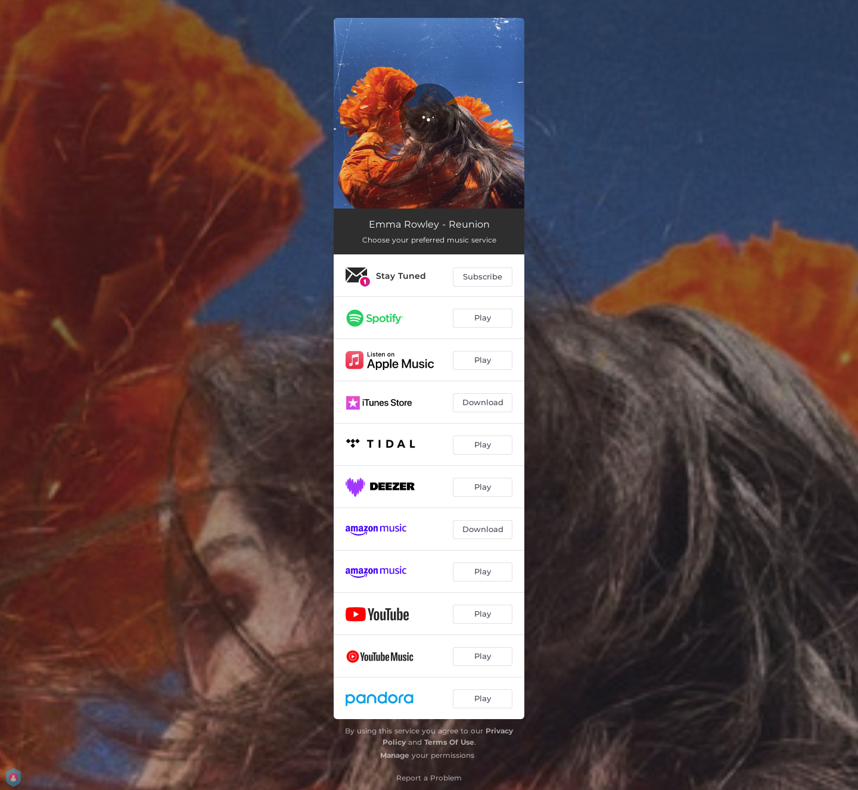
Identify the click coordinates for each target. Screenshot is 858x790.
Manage (394, 755)
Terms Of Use (449, 742)
